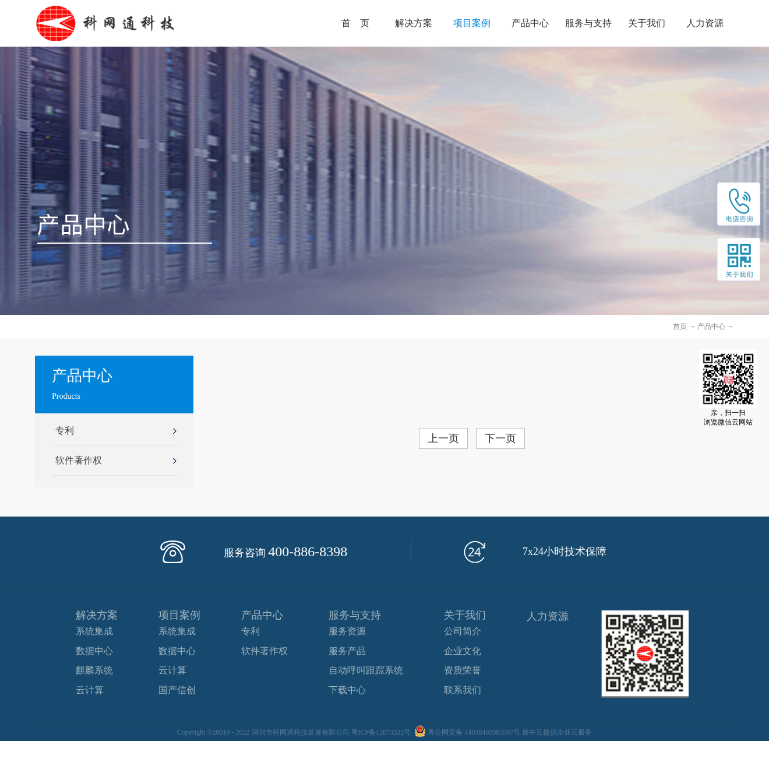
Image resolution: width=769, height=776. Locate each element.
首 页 (355, 23)
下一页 (500, 438)
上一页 (443, 438)
